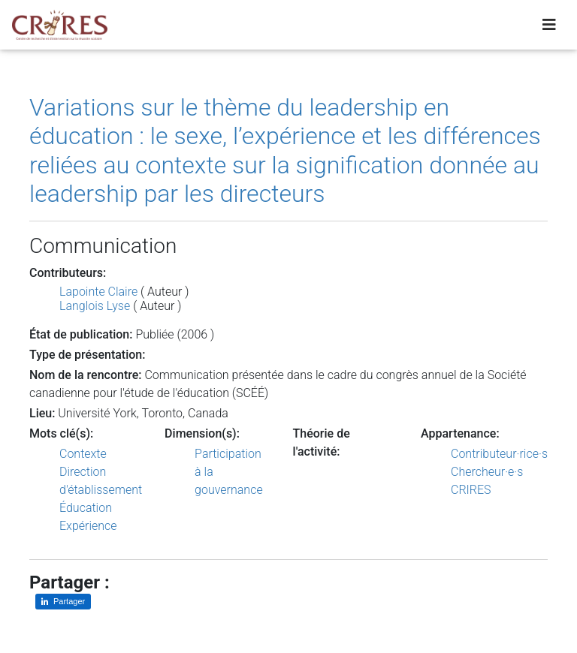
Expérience (88, 526)
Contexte (83, 454)
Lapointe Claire (98, 291)
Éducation (85, 508)
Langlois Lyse (94, 306)
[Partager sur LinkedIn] (63, 601)
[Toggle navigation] (549, 27)
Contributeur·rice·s (499, 454)
